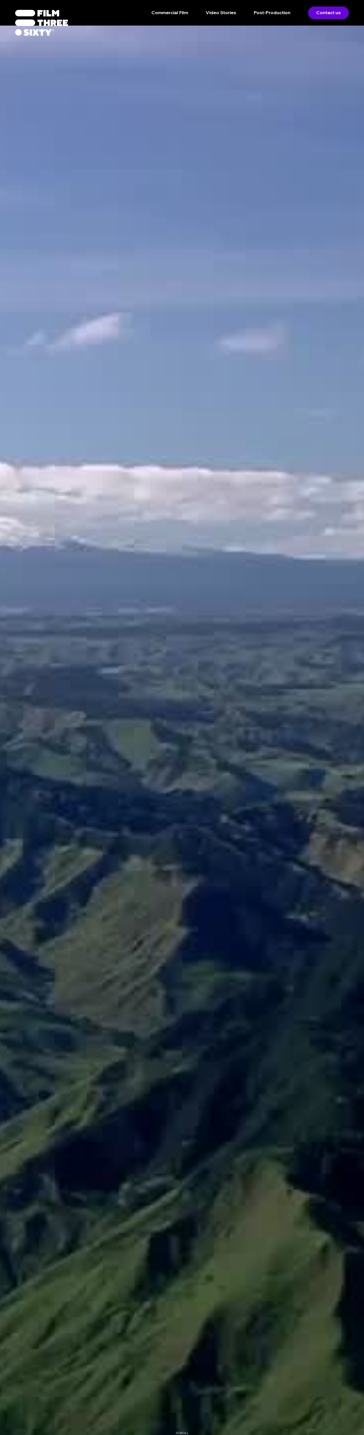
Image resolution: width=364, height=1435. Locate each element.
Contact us (328, 12)
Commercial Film (169, 12)
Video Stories (221, 12)
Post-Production (272, 12)
